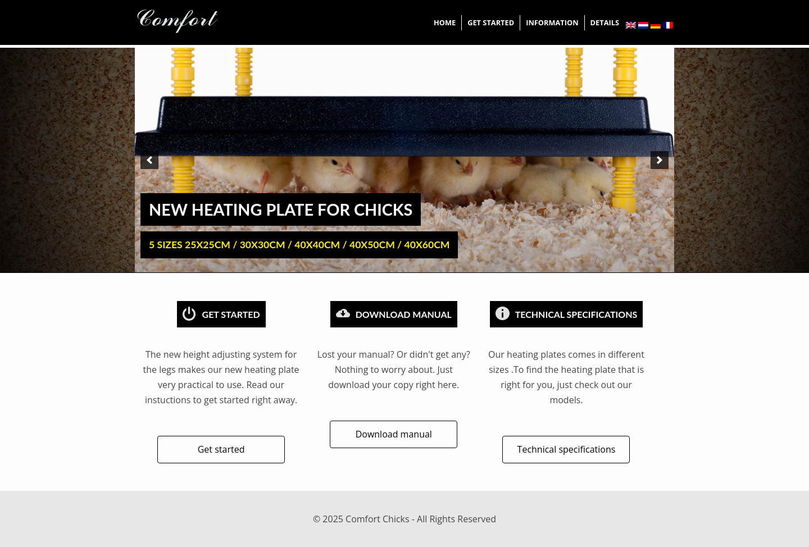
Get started (490, 22)
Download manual (394, 434)
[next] (660, 160)
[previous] (149, 160)
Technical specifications (566, 449)
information (552, 22)
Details (604, 22)
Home (445, 22)
